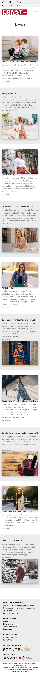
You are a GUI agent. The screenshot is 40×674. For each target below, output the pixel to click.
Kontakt (6, 621)
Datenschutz (8, 624)
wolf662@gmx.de (12, 613)
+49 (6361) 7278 (10, 611)
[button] (23, 2)
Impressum (7, 629)
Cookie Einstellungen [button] (11, 627)
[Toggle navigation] (35, 12)
